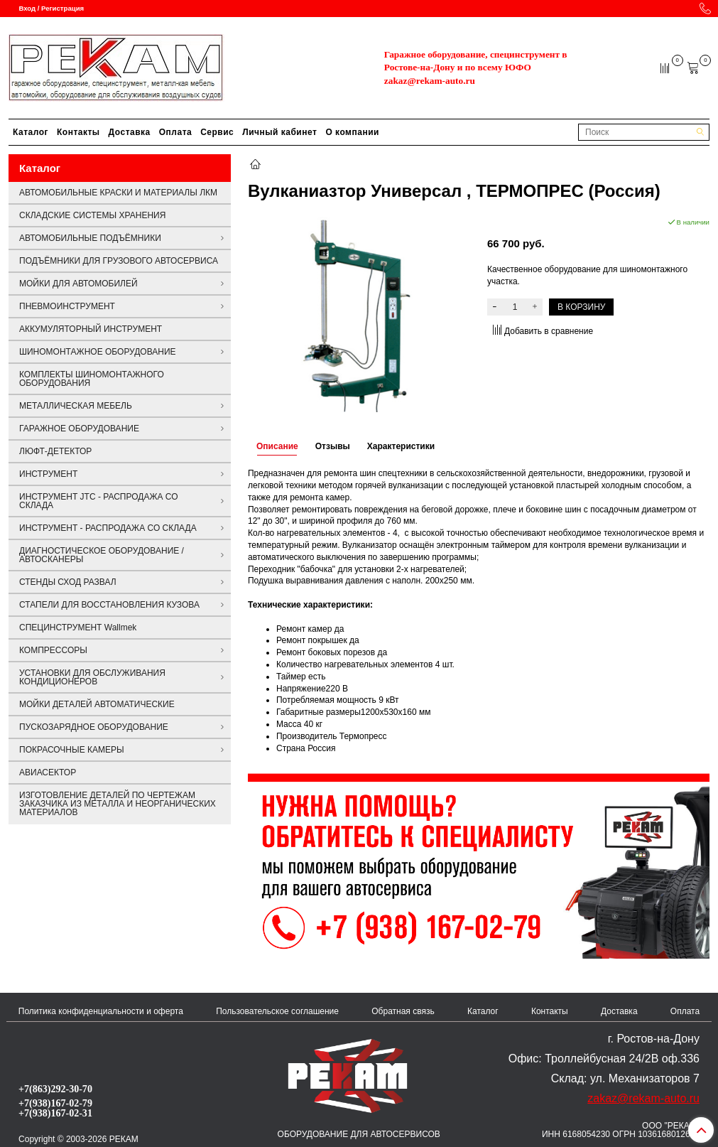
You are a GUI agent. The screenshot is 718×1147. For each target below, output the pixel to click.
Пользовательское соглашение (277, 1011)
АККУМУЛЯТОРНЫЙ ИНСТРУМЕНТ (90, 329)
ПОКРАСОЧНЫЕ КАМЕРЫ (71, 750)
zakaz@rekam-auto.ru (429, 80)
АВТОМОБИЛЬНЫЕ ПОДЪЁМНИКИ (90, 238)
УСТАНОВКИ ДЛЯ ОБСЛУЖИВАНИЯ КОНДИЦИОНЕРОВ (92, 677)
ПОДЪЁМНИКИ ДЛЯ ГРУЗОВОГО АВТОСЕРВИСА (118, 261)
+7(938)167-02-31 (55, 1113)
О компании (352, 132)
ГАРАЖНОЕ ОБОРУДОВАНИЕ (79, 429)
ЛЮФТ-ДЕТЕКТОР (55, 451)
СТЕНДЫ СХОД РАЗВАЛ (67, 582)
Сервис (217, 132)
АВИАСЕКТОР (47, 772)
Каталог (30, 132)
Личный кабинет (279, 132)
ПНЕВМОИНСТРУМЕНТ (67, 306)
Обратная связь (402, 1011)
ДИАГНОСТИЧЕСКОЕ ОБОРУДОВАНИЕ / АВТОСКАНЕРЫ (101, 555)
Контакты (78, 132)
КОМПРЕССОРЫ (53, 650)
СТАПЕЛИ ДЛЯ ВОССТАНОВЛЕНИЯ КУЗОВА (109, 605)
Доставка (130, 132)
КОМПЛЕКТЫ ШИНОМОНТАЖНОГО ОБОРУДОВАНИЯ (91, 379)
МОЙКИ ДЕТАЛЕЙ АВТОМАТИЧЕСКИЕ (97, 704)
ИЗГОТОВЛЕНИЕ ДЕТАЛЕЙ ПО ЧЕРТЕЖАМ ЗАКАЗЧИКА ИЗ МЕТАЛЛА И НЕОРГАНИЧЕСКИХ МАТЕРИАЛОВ (117, 803)
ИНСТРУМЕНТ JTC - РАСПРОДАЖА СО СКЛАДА (98, 501)
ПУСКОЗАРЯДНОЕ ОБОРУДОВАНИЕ (93, 727)
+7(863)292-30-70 (55, 1088)
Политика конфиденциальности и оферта (100, 1011)
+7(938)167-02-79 (55, 1103)
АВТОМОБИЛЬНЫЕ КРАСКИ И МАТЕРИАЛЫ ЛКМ (118, 193)
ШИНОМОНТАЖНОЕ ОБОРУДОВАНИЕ (97, 352)
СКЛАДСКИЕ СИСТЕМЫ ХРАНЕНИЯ (92, 215)
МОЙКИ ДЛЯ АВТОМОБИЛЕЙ (78, 284)
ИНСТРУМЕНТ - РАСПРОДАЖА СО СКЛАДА (108, 528)
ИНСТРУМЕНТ (48, 474)
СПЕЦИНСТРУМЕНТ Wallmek (77, 627)
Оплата (175, 132)
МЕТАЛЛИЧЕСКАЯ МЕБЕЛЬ (75, 406)
